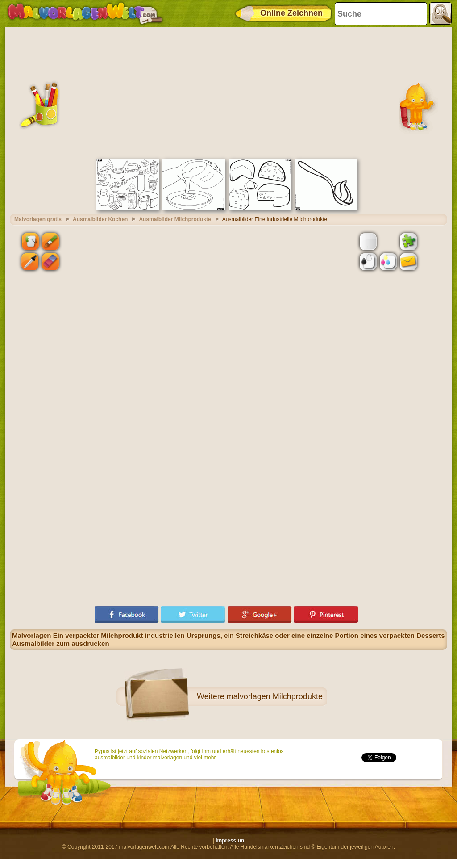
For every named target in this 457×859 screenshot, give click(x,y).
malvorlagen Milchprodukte (275, 696)
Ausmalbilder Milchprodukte (175, 219)
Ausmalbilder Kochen (100, 219)
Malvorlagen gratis (38, 219)
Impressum (230, 841)
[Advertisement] (228, 91)
